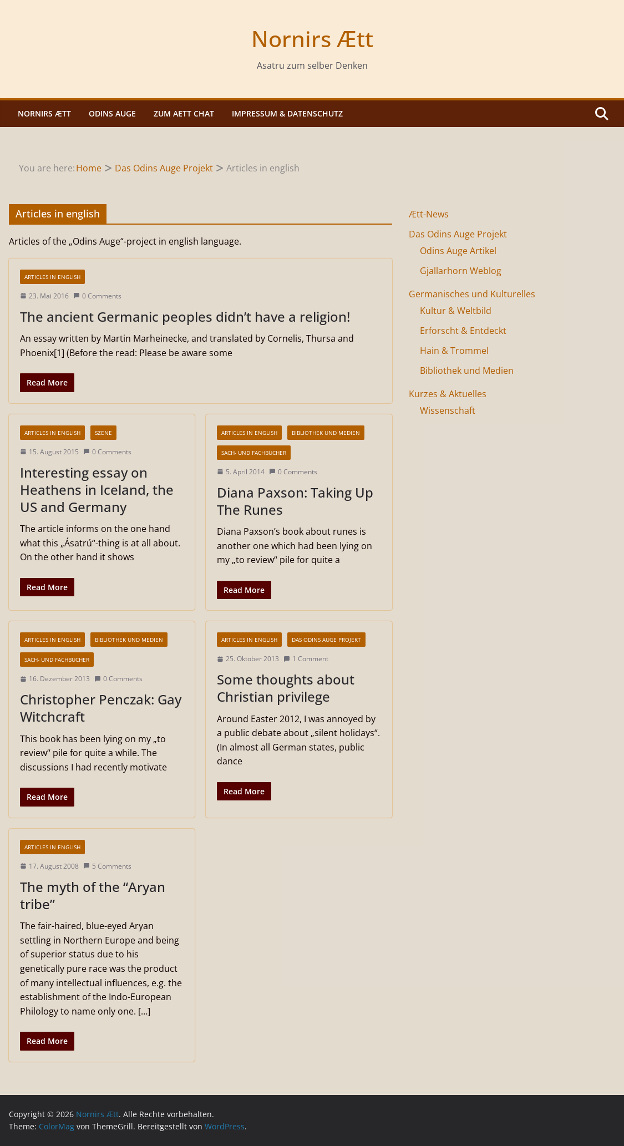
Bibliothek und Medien (326, 433)
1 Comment (305, 658)
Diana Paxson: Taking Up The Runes (295, 501)
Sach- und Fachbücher (253, 453)
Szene (103, 433)
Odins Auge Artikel (458, 251)
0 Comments (97, 296)
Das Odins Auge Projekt (326, 639)
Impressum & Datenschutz (287, 113)
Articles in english (52, 277)
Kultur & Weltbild (455, 311)
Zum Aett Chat (184, 113)
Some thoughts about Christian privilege (285, 688)
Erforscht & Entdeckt (463, 330)
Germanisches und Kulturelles (472, 294)
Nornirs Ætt (312, 38)
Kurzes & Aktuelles (447, 394)
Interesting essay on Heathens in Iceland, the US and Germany (97, 489)
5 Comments (107, 866)
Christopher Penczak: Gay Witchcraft (100, 708)
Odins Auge (112, 113)
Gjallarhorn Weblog (460, 271)
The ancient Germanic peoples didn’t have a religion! (185, 316)
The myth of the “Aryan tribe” (92, 895)
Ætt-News (429, 214)
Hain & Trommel (454, 350)
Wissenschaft (447, 410)
